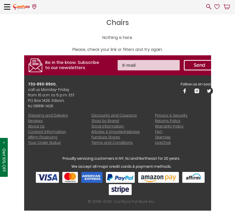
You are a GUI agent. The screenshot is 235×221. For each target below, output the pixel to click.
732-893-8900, (42, 84)
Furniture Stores (105, 137)
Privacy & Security (171, 115)
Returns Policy (167, 120)
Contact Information (47, 131)
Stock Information (107, 126)
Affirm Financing (42, 137)
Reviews (35, 120)
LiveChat (163, 142)
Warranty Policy (169, 126)
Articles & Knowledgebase (115, 131)
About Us (36, 126)
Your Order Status (44, 142)
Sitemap (163, 137)
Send (199, 65)
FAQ (158, 131)
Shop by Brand (105, 120)
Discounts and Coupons (114, 115)
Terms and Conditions (112, 142)
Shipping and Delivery (48, 115)
